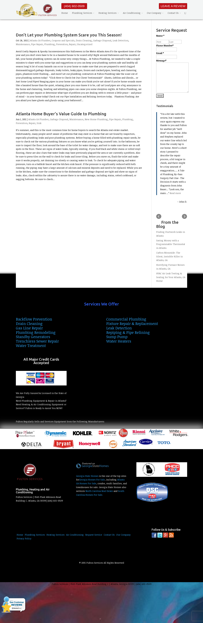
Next (184, 216)
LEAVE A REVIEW (173, 6)
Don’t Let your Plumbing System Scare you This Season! (69, 35)
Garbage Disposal (102, 40)
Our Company (154, 12)
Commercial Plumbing (126, 319)
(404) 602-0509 (74, 6)
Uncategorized (84, 44)
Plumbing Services (82, 12)
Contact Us (173, 12)
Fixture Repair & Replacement (132, 323)
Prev (158, 216)
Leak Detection (120, 40)
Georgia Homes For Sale (92, 479)
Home (64, 12)
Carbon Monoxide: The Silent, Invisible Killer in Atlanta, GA (169, 256)
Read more (175, 193)
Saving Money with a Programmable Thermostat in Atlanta (170, 244)
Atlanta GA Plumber (40, 40)
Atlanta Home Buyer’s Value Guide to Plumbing (61, 113)
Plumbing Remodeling (36, 332)
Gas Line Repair (29, 328)
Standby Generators (33, 336)
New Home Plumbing (96, 119)
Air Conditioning (132, 12)
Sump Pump (117, 336)
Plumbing (49, 44)
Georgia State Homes (87, 475)
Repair (72, 44)
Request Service (93, 534)
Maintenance (23, 44)
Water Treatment (31, 345)
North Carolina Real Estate (99, 491)
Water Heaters (118, 341)
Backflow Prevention (34, 319)
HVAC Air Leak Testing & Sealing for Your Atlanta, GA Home (170, 277)
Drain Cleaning (84, 40)
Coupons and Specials (63, 40)
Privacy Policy (24, 538)
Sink (39, 123)
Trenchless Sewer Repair (37, 341)
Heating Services (107, 12)
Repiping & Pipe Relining (128, 332)
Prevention (62, 44)
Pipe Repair (37, 44)
